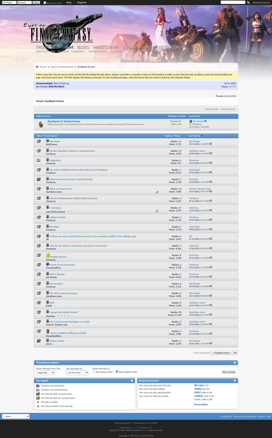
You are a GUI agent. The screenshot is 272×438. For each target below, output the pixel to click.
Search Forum (227, 109)
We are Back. (56, 283)
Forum (66, 47)
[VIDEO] (198, 395)
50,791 (232, 86)
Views (177, 135)
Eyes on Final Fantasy (62, 66)
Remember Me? (53, 3)
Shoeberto (51, 248)
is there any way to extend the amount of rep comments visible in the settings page (93, 236)
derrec (49, 343)
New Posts (42, 51)
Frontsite (45, 47)
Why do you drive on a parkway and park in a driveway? (79, 245)
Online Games (57, 340)
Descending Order (126, 371)
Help (68, 2)
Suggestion (55, 160)
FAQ (53, 51)
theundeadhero (53, 267)
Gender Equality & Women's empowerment (72, 150)
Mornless (50, 316)
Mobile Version (58, 256)
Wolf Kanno (51, 144)
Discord (174, 47)
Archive (261, 416)
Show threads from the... (49, 368)
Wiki (52, 302)
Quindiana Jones (54, 191)
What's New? (106, 47)
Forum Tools (211, 109)
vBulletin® (135, 427)
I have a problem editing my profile (68, 332)
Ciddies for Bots (58, 217)
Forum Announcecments (62, 264)
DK (47, 239)
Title (39, 135)
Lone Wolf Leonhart (55, 211)
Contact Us (226, 416)
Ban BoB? (55, 226)
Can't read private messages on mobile (70, 321)
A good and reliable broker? (64, 312)
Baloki (49, 305)
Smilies (198, 388)
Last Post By (196, 135)
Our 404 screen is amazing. (64, 293)
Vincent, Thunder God (56, 324)
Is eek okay (55, 207)
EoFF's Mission (57, 274)
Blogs (83, 47)
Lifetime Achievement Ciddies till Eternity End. (74, 198)
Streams (130, 47)
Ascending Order (102, 371)
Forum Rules (201, 404)
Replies (168, 135)
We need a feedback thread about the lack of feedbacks (79, 169)
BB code (198, 385)
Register (82, 2)
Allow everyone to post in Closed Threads (71, 179)
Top (234, 353)
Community (77, 51)
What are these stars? (61, 188)
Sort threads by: (74, 368)
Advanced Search (261, 2)
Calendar (63, 51)
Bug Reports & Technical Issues (64, 121)
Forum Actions (97, 51)
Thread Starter (50, 135)
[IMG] (197, 392)
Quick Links (117, 51)
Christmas (51, 153)
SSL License (198, 121)
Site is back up (61, 83)
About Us (152, 47)
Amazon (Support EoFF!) (142, 51)
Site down (55, 141)
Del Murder (42, 86)
